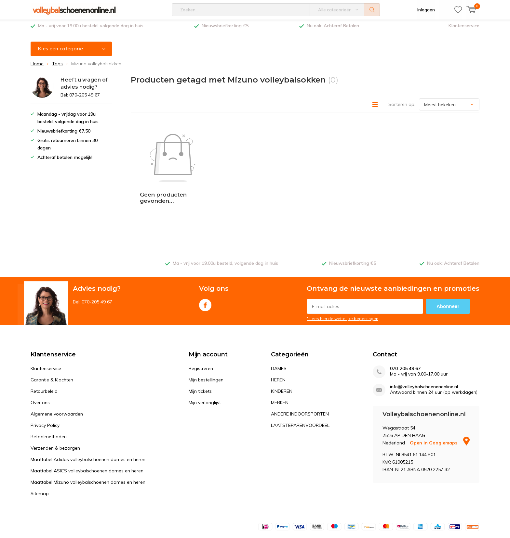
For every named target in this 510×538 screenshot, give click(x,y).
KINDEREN (281, 349)
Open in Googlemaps (440, 401)
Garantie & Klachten (52, 338)
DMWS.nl (83, 520)
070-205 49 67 (405, 327)
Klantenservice (464, 28)
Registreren (201, 327)
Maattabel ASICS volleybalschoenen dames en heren (87, 429)
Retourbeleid (44, 349)
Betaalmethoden (49, 395)
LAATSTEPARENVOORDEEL (300, 384)
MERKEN (280, 361)
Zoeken (372, 9)
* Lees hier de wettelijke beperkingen (342, 277)
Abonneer (447, 264)
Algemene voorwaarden (57, 372)
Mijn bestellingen (206, 338)
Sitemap (40, 452)
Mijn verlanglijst (205, 361)
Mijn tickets (200, 349)
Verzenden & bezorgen (55, 406)
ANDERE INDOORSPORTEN (300, 372)
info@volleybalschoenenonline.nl (424, 345)
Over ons (40, 361)
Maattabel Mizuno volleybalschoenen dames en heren (88, 440)
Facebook (205, 262)
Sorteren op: (401, 107)
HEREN (278, 338)
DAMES (279, 327)
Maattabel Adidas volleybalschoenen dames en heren (88, 418)
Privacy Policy (45, 384)
